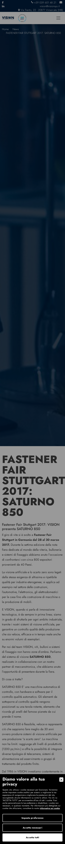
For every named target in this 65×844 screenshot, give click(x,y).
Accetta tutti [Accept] (32, 837)
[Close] (61, 779)
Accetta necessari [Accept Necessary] (32, 827)
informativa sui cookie (50, 808)
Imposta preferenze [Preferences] (32, 818)
